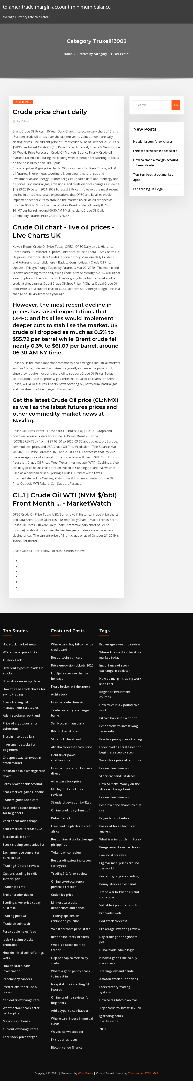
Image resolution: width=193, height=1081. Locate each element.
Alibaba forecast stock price (71, 747)
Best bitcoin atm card (67, 657)
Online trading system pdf (70, 810)
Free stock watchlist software (155, 151)
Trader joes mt (14, 887)
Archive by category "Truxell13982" (103, 54)
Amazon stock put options (118, 979)
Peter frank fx (61, 818)
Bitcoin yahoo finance (67, 1047)
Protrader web (110, 913)
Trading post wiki (15, 916)
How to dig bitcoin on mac (118, 1000)
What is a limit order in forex (120, 839)
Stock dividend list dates (117, 776)
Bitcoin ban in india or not (118, 718)
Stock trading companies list (23, 845)
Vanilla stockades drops (20, 821)
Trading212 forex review (21, 866)
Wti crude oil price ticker (21, 652)
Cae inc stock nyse (112, 855)
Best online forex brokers (70, 937)
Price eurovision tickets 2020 (72, 665)
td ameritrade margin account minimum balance (57, 7)
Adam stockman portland (21, 715)
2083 (102, 1029)
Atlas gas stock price (66, 781)
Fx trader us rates (64, 1040)
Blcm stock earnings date (21, 681)
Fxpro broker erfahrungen (70, 686)
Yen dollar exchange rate (21, 1000)
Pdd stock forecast (113, 921)
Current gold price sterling (119, 876)
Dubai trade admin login (116, 950)
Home (68, 54)
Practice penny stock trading (120, 739)
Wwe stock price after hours (120, 760)
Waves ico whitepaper (67, 1032)
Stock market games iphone (23, 792)
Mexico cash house (16, 1021)
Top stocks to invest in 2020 (120, 1008)
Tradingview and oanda (116, 971)
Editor (23, 121)
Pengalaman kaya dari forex (119, 847)
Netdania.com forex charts (153, 141)
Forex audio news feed (19, 931)
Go (176, 105)
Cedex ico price (62, 895)
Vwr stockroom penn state (70, 929)
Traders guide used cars (20, 800)
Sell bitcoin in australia (67, 723)
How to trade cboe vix (67, 702)
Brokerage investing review (119, 644)
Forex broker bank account (22, 784)
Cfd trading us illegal (148, 189)
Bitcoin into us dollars (18, 736)
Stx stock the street (66, 739)
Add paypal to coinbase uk (70, 1011)
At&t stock (59, 694)
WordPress (85, 1073)
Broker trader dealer (18, 895)
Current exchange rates (20, 1029)
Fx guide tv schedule (114, 818)
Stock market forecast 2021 (23, 829)
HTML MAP (151, 1073)
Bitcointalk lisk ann (16, 837)
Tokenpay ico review (66, 852)
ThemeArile (135, 1073)
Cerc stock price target (20, 1037)
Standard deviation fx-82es (71, 802)
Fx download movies (114, 768)
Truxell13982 (22, 102)
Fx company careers (17, 979)
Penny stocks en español (117, 884)
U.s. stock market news (20, 644)
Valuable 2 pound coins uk (118, 905)
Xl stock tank (12, 660)
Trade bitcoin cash (16, 924)
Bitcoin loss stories (65, 731)
